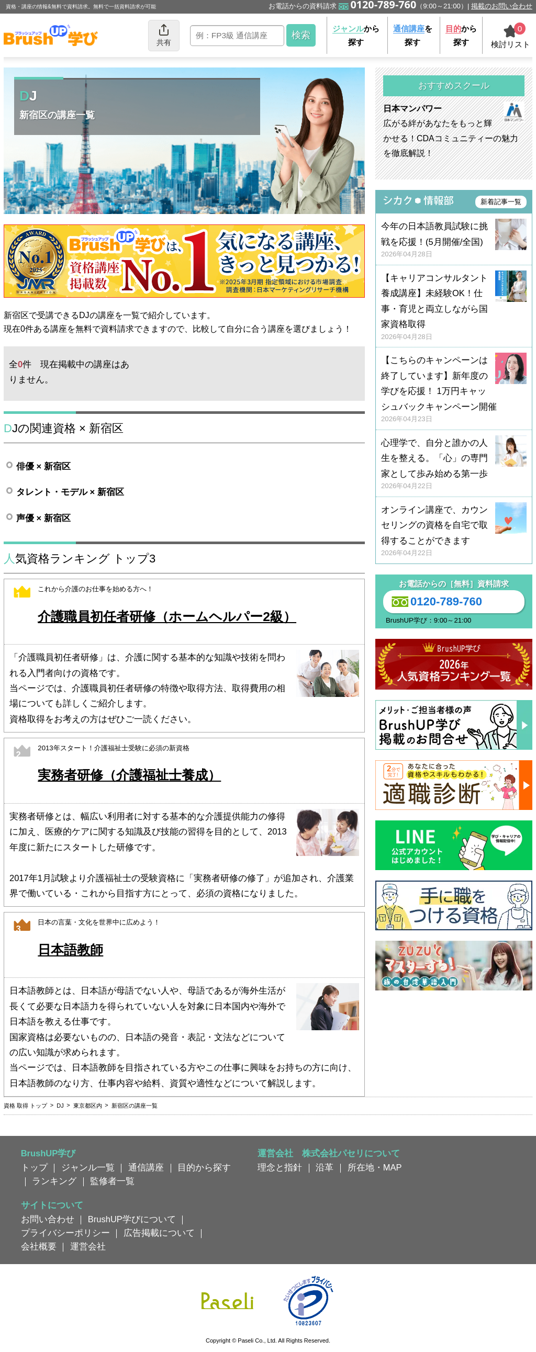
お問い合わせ (47, 1219)
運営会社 (88, 1246)
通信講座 (146, 1167)
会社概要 (39, 1246)
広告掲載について (159, 1232)
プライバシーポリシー (65, 1232)
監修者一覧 (112, 1181)
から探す (355, 35)
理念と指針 (280, 1167)
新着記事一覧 (501, 202)
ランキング (54, 1181)
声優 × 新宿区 (43, 518)
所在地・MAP (375, 1167)
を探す (412, 35)
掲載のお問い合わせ (501, 6)
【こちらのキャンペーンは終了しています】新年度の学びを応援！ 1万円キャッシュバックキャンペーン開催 (454, 389)
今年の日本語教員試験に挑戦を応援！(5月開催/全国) (454, 240)
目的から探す (204, 1167)
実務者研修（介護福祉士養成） (129, 775)
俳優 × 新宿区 (43, 466)
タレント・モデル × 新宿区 (70, 492)
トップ (34, 1167)
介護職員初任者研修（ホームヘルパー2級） (167, 617)
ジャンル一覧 (88, 1167)
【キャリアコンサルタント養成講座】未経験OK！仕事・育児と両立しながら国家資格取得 (454, 307)
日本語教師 (70, 950)
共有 (164, 35)
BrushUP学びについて (132, 1219)
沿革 (324, 1167)
